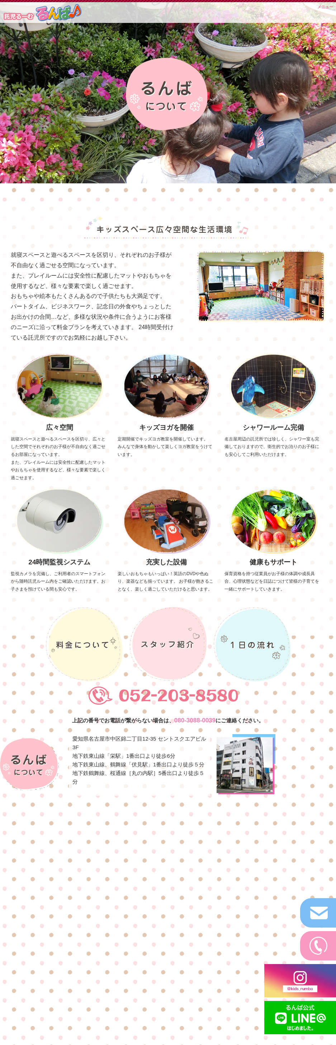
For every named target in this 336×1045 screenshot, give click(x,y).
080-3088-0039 (195, 720)
